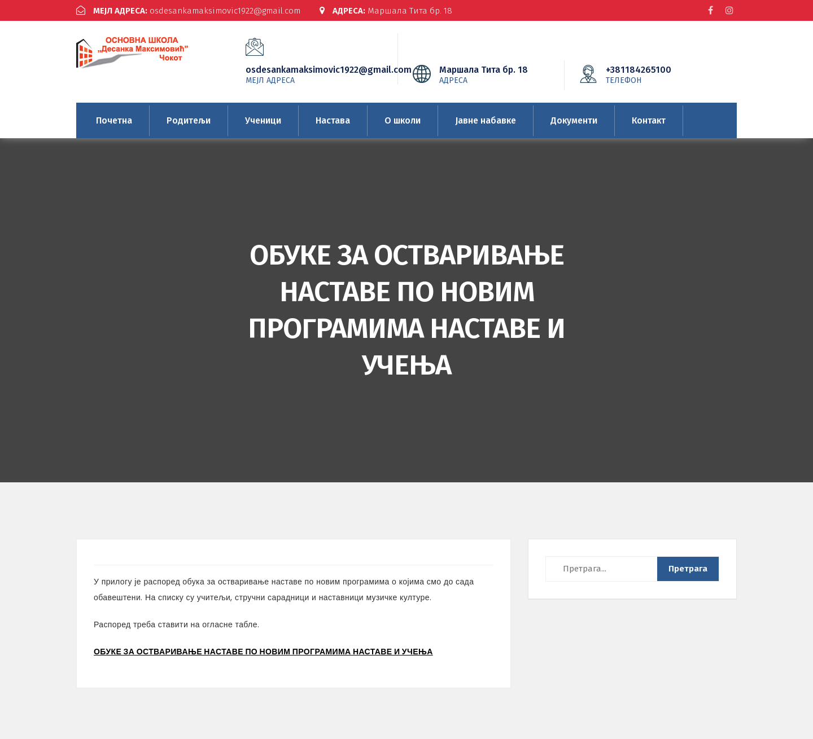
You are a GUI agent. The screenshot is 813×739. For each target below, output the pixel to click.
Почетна (114, 120)
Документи (573, 120)
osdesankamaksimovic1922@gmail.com (188, 11)
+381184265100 (655, 74)
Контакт (649, 120)
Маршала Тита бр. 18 (386, 11)
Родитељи (189, 120)
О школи (402, 120)
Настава (333, 120)
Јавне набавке (485, 120)
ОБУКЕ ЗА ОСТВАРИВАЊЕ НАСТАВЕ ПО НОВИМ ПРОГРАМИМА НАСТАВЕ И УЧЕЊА (263, 651)
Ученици (263, 120)
